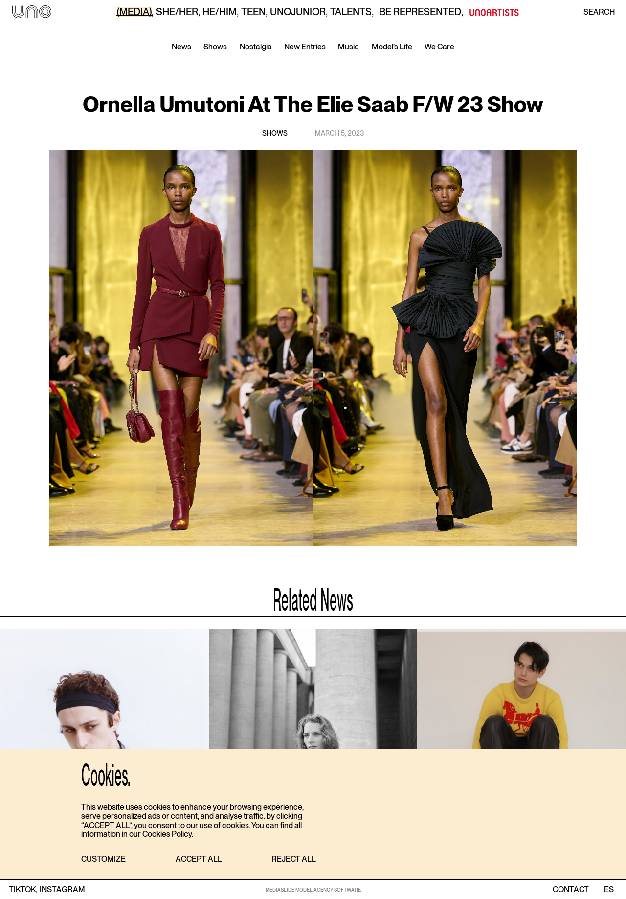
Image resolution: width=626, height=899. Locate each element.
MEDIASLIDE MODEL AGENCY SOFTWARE (313, 889)
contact (571, 890)
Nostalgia (256, 46)
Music (348, 46)
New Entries (305, 46)
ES (608, 890)
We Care (439, 46)
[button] (103, 859)
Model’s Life (392, 46)
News (181, 46)
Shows (215, 46)
